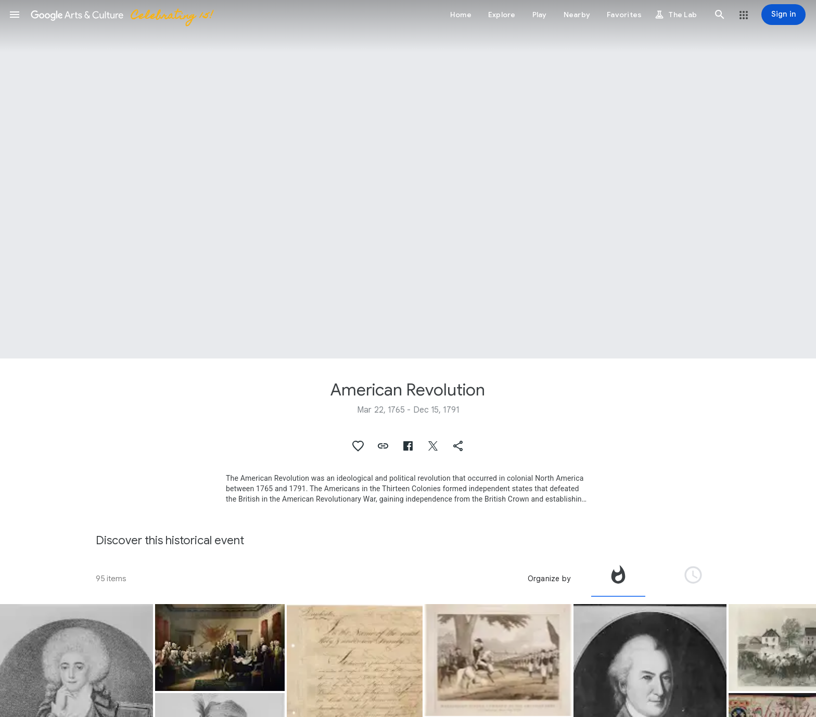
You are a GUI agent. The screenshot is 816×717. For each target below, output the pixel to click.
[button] (14, 14)
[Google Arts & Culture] (121, 14)
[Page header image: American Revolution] (408, 179)
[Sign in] (783, 14)
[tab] (618, 578)
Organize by (549, 578)
